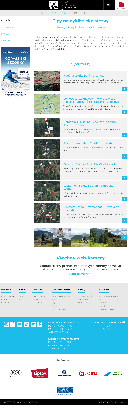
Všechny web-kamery (81, 272)
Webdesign (103, 417)
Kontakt (102, 320)
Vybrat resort (121, 8)
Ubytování (37, 304)
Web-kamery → (80, 288)
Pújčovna (56, 317)
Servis (54, 320)
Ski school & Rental (61, 304)
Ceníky (81, 304)
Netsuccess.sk (121, 417)
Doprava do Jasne (107, 324)
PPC (111, 417)
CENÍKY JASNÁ (85, 311)
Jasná (52, 5)
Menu (5, 5)
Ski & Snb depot (59, 324)
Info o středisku (8, 311)
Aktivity (52, 13)
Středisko (6, 304)
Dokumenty (104, 317)
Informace (104, 304)
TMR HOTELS (38, 311)
